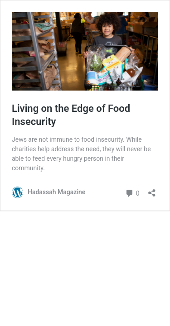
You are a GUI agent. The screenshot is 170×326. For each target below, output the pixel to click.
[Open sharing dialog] (152, 190)
